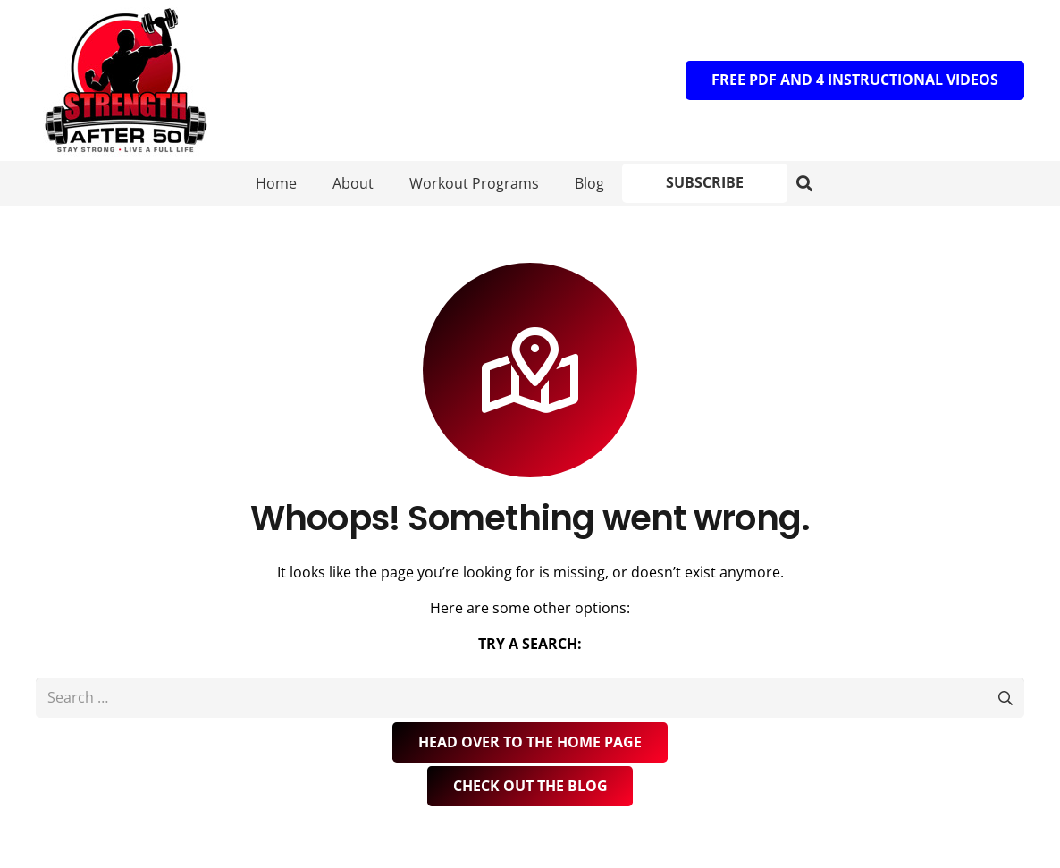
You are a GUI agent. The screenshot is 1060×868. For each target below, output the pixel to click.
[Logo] (125, 80)
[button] (789, 184)
